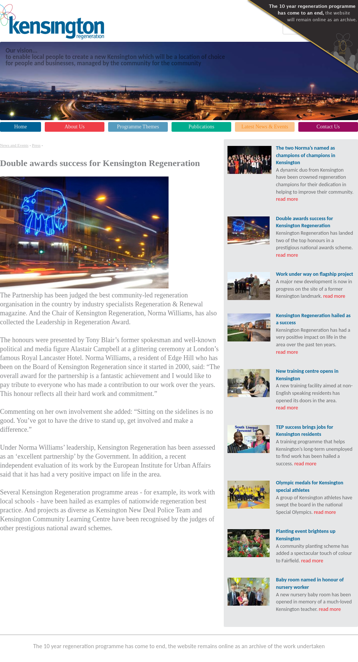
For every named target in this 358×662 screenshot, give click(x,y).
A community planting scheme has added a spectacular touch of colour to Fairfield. (315, 545)
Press (36, 145)
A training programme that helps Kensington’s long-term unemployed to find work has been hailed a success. (315, 445)
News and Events (14, 145)
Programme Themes (138, 126)
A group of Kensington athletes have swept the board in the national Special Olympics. (315, 497)
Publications (201, 126)
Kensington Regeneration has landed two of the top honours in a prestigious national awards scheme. (315, 236)
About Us (75, 126)
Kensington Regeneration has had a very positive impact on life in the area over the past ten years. (315, 333)
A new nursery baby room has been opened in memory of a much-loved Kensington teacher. (315, 594)
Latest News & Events (264, 126)
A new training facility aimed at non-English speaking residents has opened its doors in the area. (315, 389)
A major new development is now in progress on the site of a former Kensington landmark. (315, 285)
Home (20, 126)
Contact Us (328, 126)
